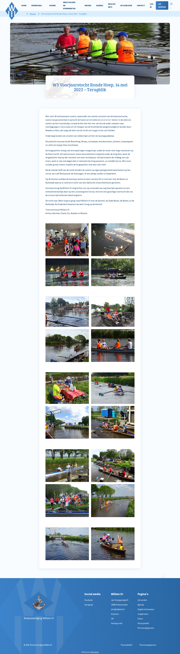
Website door (90, 652)
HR (112, 618)
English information (146, 609)
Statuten (115, 614)
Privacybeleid (143, 623)
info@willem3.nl (117, 609)
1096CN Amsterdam (119, 604)
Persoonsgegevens (146, 628)
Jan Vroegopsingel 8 (119, 600)
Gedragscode (116, 623)
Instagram (88, 604)
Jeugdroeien (143, 614)
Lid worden (142, 600)
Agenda (141, 604)
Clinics (140, 618)
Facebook (88, 600)
